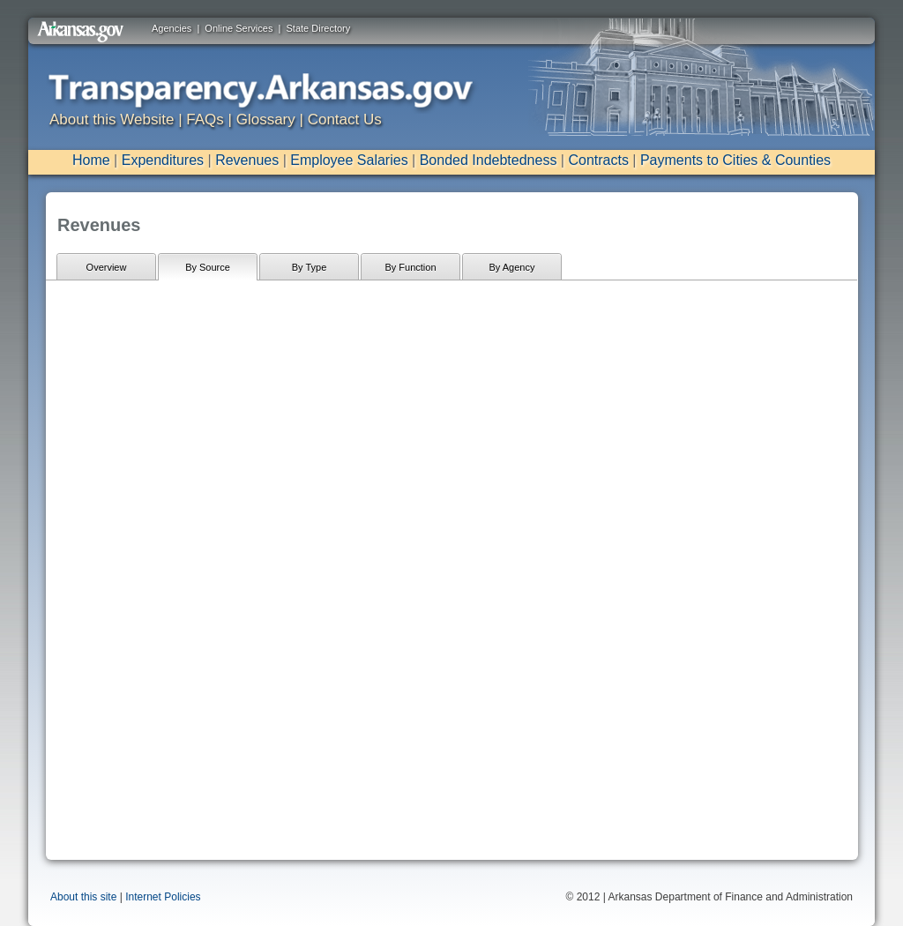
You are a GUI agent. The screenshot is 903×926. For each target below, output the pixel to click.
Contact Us (345, 119)
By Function (410, 267)
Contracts (598, 160)
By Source (207, 267)
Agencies (171, 28)
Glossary (265, 119)
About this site (83, 897)
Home (91, 160)
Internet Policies (162, 897)
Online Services (238, 28)
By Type (309, 267)
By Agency (512, 267)
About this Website (111, 119)
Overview (106, 267)
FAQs (205, 119)
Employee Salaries (348, 160)
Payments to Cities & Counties (735, 160)
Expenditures (163, 160)
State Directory (319, 28)
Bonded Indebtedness (488, 160)
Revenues (247, 160)
